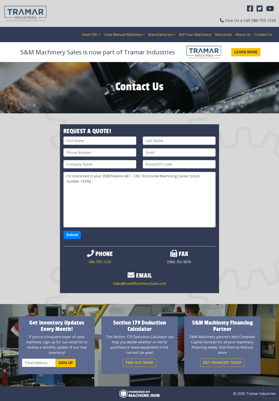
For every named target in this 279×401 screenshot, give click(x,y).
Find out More (139, 363)
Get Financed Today (222, 363)
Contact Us (263, 34)
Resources (223, 34)
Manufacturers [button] (160, 34)
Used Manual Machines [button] (123, 34)
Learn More (246, 52)
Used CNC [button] (90, 34)
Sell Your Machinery (195, 34)
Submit (72, 235)
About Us (243, 34)
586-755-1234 (263, 20)
